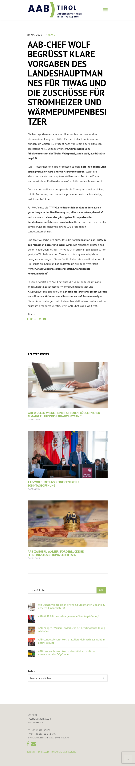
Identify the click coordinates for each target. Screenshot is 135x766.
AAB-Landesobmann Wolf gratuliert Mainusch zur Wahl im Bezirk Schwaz (71, 641)
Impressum (43, 752)
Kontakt (31, 752)
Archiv (31, 671)
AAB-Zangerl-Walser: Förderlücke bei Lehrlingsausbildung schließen (56, 553)
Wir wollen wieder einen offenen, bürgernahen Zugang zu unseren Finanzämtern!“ (64, 414)
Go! (101, 590)
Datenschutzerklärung (63, 752)
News (51, 35)
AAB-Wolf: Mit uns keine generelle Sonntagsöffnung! (53, 483)
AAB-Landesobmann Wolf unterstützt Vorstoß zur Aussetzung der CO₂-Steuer (66, 653)
